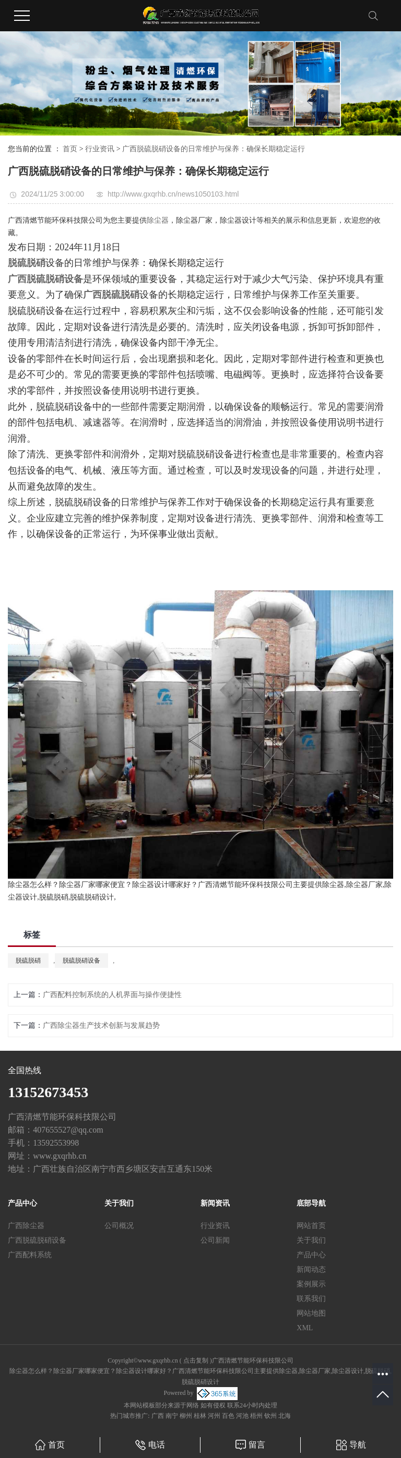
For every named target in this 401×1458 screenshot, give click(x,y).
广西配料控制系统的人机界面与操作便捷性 (112, 995)
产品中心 (311, 1255)
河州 (214, 1415)
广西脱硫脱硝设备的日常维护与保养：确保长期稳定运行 (213, 149)
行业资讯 (99, 149)
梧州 (256, 1415)
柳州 (186, 1415)
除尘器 (158, 220)
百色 (228, 1415)
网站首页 (311, 1226)
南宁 (172, 1415)
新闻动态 (311, 1269)
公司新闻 (215, 1240)
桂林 (200, 1415)
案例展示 (311, 1284)
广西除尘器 (26, 1226)
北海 (284, 1415)
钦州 (270, 1415)
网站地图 (311, 1313)
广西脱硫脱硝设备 (37, 1240)
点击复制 (195, 1360)
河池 (242, 1415)
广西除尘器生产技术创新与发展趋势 (101, 1025)
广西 (157, 1415)
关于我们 (311, 1240)
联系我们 (311, 1299)
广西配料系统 (30, 1255)
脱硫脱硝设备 (81, 960)
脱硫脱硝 (28, 960)
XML (305, 1328)
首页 (70, 149)
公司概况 (119, 1226)
